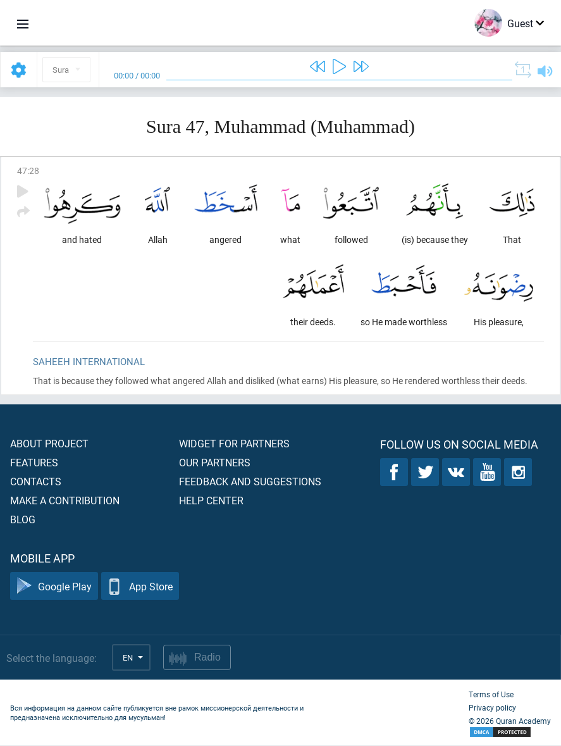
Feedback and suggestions (250, 481)
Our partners (214, 462)
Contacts (35, 481)
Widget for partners (234, 444)
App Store (140, 587)
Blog (22, 519)
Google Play (54, 587)
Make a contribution (65, 500)
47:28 (28, 171)
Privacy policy (492, 708)
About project (49, 444)
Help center (211, 500)
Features (34, 462)
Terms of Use (491, 695)
